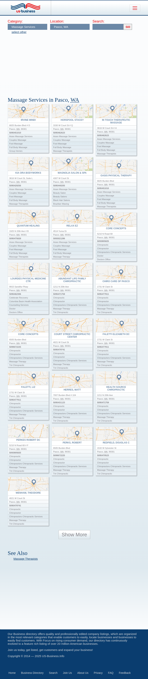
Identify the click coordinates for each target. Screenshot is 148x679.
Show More (74, 534)
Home (12, 672)
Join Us (67, 672)
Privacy (98, 672)
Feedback (125, 672)
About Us (82, 672)
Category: (15, 21)
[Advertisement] (78, 63)
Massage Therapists (25, 558)
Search (53, 672)
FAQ (111, 672)
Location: (57, 21)
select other (19, 32)
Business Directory (32, 672)
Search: (98, 21)
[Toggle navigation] (135, 8)
